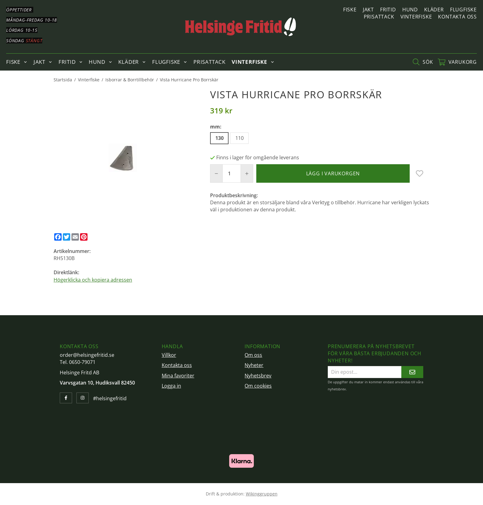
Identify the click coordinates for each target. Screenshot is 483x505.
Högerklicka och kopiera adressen (93, 279)
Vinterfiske (416, 16)
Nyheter (254, 365)
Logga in (171, 385)
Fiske (350, 9)
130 (219, 138)
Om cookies (258, 385)
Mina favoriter (178, 375)
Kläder (434, 9)
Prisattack (379, 16)
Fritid (388, 9)
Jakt (368, 9)
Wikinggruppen (262, 494)
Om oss (253, 355)
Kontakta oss (457, 16)
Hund (410, 9)
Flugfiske (463, 9)
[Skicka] (412, 372)
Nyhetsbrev (258, 375)
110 (239, 138)
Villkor (169, 355)
